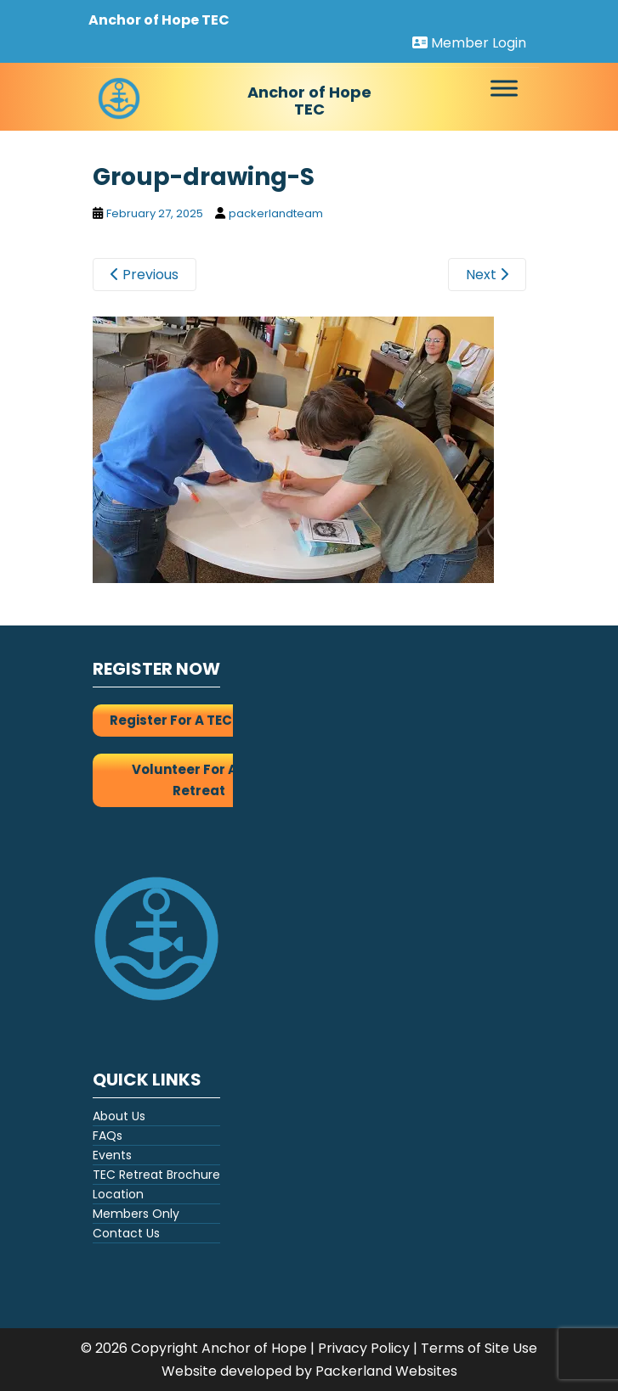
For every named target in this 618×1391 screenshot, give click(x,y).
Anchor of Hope (254, 1348)
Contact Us (126, 1233)
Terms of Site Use (479, 1348)
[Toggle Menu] (504, 89)
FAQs (107, 1135)
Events (112, 1155)
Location (118, 1194)
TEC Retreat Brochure (156, 1174)
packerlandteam (276, 213)
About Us (119, 1116)
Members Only (136, 1213)
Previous (145, 274)
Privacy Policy (364, 1348)
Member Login (469, 43)
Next (487, 274)
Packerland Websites (386, 1371)
